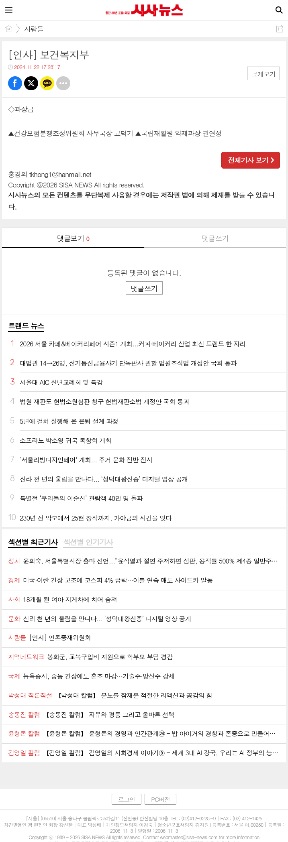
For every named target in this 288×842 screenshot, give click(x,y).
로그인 (126, 799)
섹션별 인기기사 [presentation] (87, 542)
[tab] (32, 542)
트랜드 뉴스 (26, 326)
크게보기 (263, 74)
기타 (63, 83)
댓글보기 (73, 238)
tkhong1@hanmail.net (60, 174)
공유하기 (279, 28)
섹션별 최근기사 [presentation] (32, 542)
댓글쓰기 (215, 238)
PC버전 (160, 799)
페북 (15, 83)
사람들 (33, 29)
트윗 (31, 83)
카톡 (47, 83)
